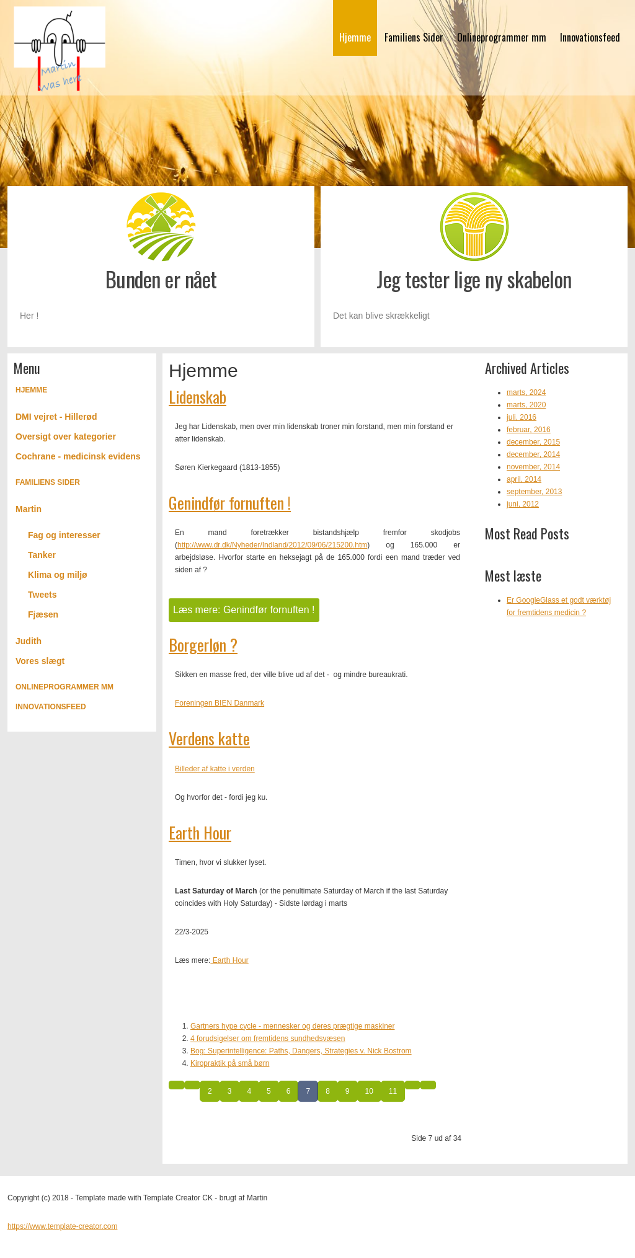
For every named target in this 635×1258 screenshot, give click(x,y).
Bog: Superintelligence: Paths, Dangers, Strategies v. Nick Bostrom (301, 1051)
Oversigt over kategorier (66, 436)
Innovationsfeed (590, 37)
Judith (29, 641)
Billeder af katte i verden (215, 768)
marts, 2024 (526, 392)
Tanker (42, 555)
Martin (29, 509)
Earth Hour (200, 832)
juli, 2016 (521, 417)
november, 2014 (533, 467)
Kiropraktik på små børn (229, 1063)
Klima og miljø (57, 575)
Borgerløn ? (203, 644)
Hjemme (355, 37)
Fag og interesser (64, 535)
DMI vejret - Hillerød (56, 417)
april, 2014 (524, 479)
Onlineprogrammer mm (501, 37)
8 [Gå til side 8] (328, 1091)
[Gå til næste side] (412, 1085)
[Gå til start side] (177, 1085)
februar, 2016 (529, 429)
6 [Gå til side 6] (288, 1091)
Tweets (42, 595)
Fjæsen (43, 614)
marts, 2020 (526, 405)
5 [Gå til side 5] (269, 1091)
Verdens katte (209, 738)
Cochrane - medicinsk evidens (78, 456)
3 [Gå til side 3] (230, 1091)
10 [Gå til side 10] (369, 1091)
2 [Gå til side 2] (210, 1091)
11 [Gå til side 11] (393, 1091)
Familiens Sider (413, 37)
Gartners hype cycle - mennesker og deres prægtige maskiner (292, 1026)
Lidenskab (197, 396)
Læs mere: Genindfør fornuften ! (244, 610)
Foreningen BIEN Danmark (219, 703)
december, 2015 (533, 442)
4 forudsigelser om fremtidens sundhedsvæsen (267, 1038)
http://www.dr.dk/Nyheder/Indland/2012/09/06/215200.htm (272, 545)
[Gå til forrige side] (192, 1085)
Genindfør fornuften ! (230, 502)
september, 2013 (534, 491)
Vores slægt (40, 661)
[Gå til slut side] (428, 1085)
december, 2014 (533, 454)
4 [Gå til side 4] (249, 1091)
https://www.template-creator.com (62, 1226)
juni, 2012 (523, 504)
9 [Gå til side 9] (347, 1091)
